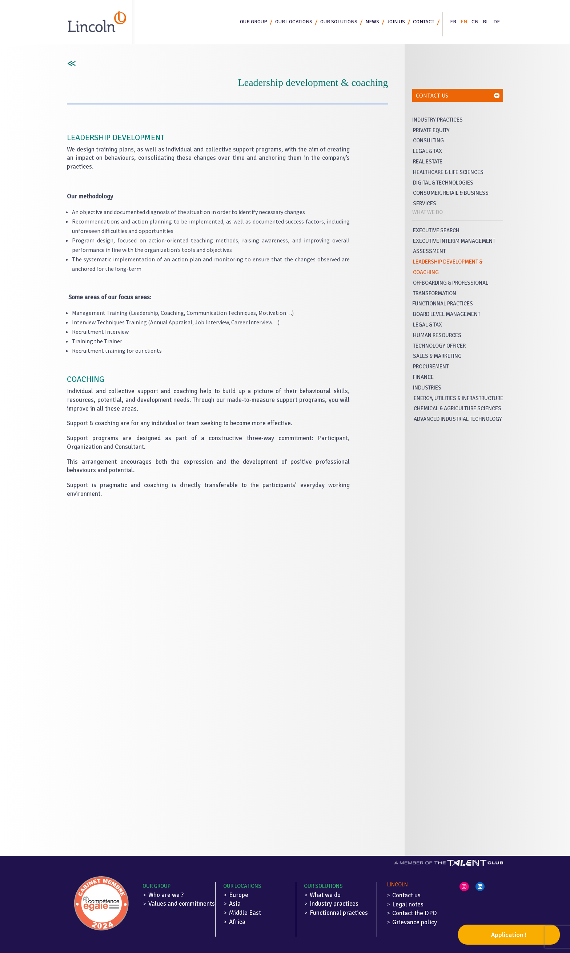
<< (70, 63)
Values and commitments (181, 903)
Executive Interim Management (454, 241)
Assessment (429, 251)
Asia (235, 903)
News (372, 22)
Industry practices (334, 903)
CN (474, 22)
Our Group (156, 886)
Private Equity (431, 130)
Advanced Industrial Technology (458, 419)
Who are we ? (166, 895)
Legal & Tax (427, 151)
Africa (237, 922)
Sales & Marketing (437, 356)
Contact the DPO (414, 913)
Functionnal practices (339, 913)
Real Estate (427, 161)
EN (464, 22)
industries (427, 387)
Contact (423, 22)
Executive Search (436, 230)
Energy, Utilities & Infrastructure (458, 398)
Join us (396, 22)
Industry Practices (437, 119)
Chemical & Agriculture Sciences (457, 408)
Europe (238, 895)
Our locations (293, 22)
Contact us (406, 895)
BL (486, 22)
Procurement (431, 366)
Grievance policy (414, 922)
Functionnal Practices (442, 303)
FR (453, 22)
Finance (423, 377)
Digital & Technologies (443, 182)
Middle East (245, 913)
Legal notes (408, 904)
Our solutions (338, 22)
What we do (325, 895)
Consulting (428, 140)
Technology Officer (439, 346)
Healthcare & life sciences (448, 172)
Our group (253, 22)
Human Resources (437, 335)
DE (496, 22)
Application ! (509, 934)
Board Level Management (446, 314)
